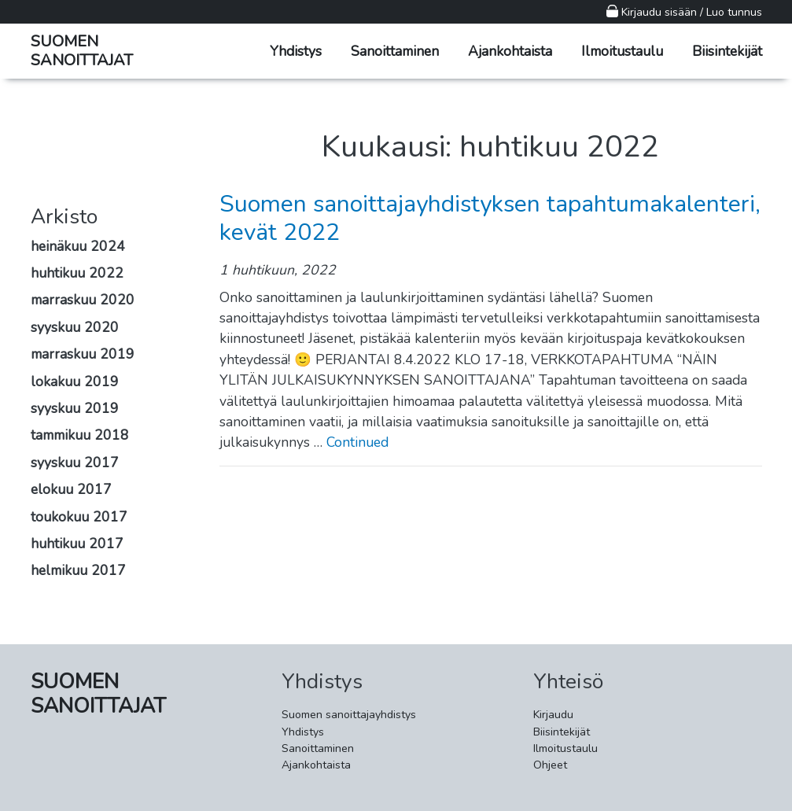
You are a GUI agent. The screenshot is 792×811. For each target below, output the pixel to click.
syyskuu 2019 (75, 408)
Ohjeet (550, 765)
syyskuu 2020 (75, 327)
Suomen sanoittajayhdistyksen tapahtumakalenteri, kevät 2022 (490, 218)
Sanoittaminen (395, 51)
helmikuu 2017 (78, 570)
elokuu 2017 (71, 489)
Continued (357, 442)
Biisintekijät (727, 51)
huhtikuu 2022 (77, 273)
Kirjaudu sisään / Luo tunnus (683, 12)
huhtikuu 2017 (77, 543)
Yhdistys (296, 51)
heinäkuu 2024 (78, 246)
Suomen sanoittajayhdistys (349, 714)
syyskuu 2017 (75, 462)
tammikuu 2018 (80, 435)
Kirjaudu (553, 714)
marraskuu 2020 (82, 299)
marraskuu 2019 (82, 354)
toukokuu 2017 (79, 516)
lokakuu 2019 (75, 381)
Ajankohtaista (510, 51)
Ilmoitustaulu (622, 51)
